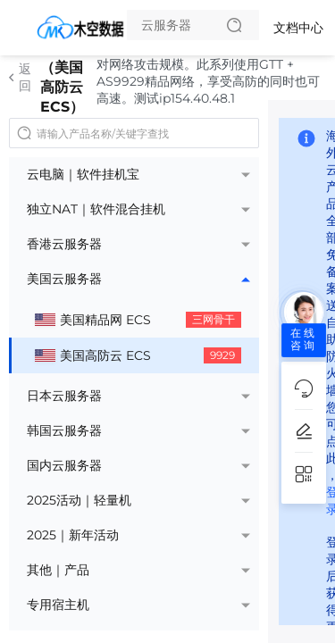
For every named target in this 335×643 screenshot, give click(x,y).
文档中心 (298, 28)
